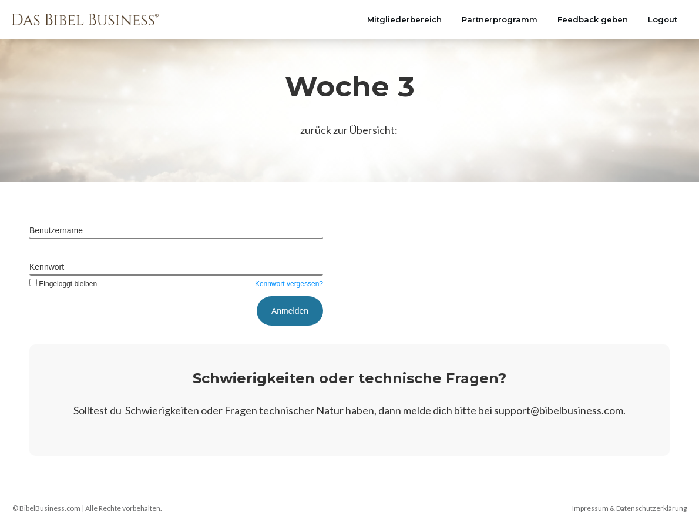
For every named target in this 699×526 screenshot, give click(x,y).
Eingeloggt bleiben (63, 284)
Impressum (590, 508)
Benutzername (56, 230)
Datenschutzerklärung (651, 508)
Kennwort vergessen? (289, 284)
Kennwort (46, 267)
